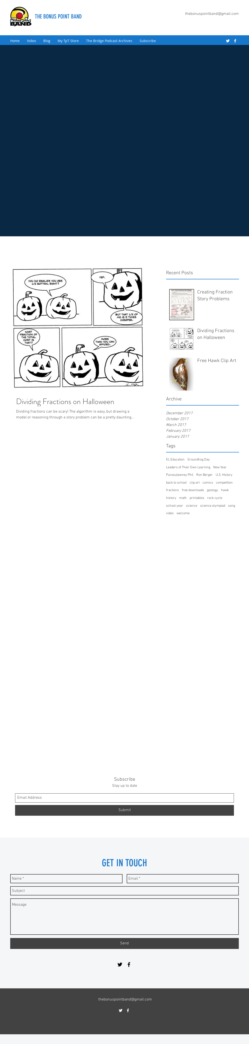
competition (224, 483)
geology (212, 490)
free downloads (193, 490)
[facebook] (235, 40)
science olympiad (212, 506)
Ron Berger (204, 475)
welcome (183, 513)
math (183, 498)
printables (197, 498)
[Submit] (124, 810)
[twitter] (227, 40)
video (170, 513)
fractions (172, 490)
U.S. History (224, 475)
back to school (176, 483)
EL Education (175, 460)
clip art (195, 483)
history (171, 498)
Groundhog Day (198, 460)
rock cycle (214, 498)
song (231, 506)
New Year (220, 467)
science (191, 506)
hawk (225, 490)
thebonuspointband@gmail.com (212, 13)
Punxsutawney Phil (179, 475)
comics (208, 483)
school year (174, 506)
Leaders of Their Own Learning (188, 467)
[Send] (124, 943)
